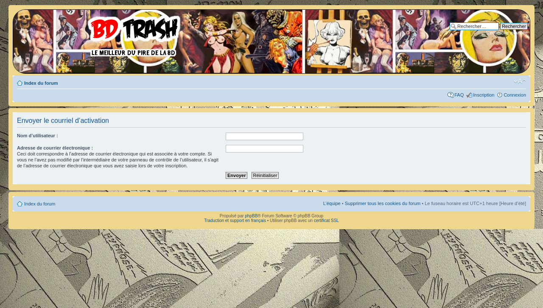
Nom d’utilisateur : (37, 135)
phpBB (251, 216)
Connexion (515, 94)
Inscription (483, 94)
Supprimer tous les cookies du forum (383, 203)
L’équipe (332, 203)
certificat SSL (326, 220)
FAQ (459, 94)
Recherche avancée (507, 32)
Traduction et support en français (235, 220)
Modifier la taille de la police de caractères (520, 81)
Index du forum (41, 83)
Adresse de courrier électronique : (55, 147)
